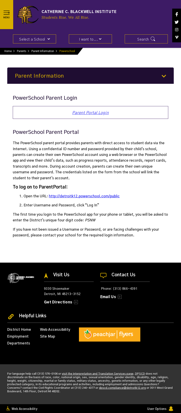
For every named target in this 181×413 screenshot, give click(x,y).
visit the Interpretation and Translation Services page (97, 373)
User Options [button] (156, 409)
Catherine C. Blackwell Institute (79, 12)
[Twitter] (176, 22)
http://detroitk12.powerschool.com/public (84, 196)
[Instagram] (176, 29)
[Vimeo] (176, 37)
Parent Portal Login (90, 113)
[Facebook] (176, 14)
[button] (6, 14)
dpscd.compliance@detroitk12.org (122, 388)
